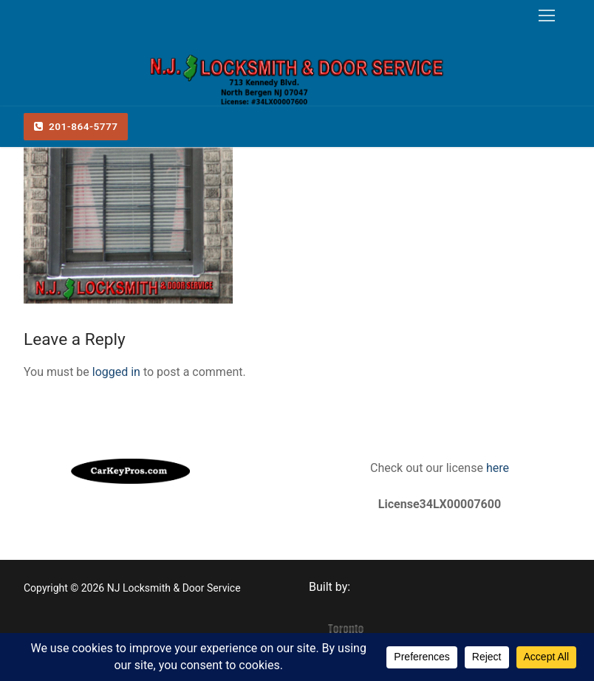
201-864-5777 (76, 126)
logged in (116, 372)
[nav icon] (546, 15)
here (496, 468)
